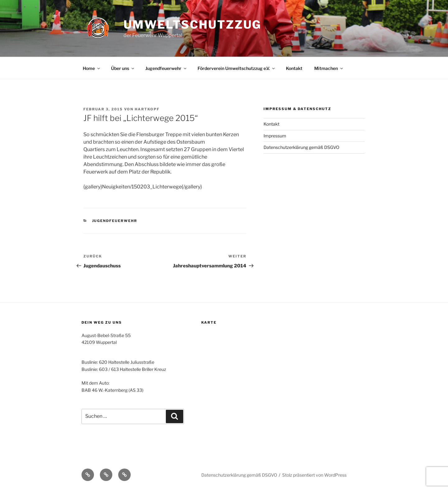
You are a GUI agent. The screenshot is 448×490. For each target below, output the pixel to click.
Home (92, 68)
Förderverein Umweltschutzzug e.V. (237, 68)
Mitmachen (329, 68)
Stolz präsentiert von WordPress (314, 475)
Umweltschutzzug (192, 24)
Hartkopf (147, 109)
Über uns (123, 68)
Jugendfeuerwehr (166, 68)
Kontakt (294, 68)
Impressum (275, 135)
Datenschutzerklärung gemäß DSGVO (301, 147)
